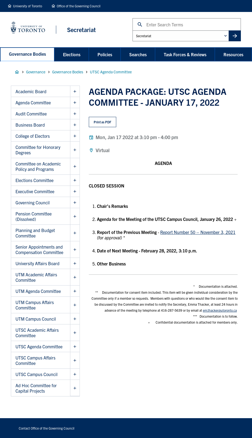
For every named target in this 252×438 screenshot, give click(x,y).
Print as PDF (102, 122)
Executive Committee (34, 191)
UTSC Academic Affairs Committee (37, 332)
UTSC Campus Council (36, 374)
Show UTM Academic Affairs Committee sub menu (75, 277)
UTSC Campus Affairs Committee (35, 360)
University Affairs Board (37, 263)
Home (16, 72)
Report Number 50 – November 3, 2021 (197, 232)
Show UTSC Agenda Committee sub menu (75, 346)
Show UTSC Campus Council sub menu (75, 374)
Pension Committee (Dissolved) (33, 216)
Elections (71, 54)
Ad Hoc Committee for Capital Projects (36, 388)
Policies (104, 54)
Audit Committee (31, 113)
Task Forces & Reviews (185, 54)
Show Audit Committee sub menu (75, 113)
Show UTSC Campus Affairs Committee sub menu (75, 360)
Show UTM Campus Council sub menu (75, 318)
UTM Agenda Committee (38, 291)
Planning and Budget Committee (35, 232)
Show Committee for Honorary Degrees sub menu (75, 150)
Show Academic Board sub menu (75, 91)
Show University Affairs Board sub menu (75, 263)
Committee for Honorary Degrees (37, 149)
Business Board (30, 124)
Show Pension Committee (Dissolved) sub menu (75, 216)
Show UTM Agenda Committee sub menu (75, 291)
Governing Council (32, 202)
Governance (35, 71)
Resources (233, 54)
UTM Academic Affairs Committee (36, 277)
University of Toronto (27, 6)
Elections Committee (34, 180)
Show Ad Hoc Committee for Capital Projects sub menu (75, 388)
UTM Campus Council (35, 318)
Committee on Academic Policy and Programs (38, 166)
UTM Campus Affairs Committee (34, 304)
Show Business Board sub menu (75, 124)
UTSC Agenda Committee (111, 71)
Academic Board (30, 91)
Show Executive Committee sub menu (75, 191)
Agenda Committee (33, 102)
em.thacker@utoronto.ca (220, 310)
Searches (138, 54)
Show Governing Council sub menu (75, 202)
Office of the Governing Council (78, 6)
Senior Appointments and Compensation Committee (39, 249)
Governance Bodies (27, 54)
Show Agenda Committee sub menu (75, 102)
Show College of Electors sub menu (75, 136)
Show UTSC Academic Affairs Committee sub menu (75, 332)
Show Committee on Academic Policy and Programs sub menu (75, 166)
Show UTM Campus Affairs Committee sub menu (75, 305)
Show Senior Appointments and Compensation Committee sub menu (75, 249)
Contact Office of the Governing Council (46, 428)
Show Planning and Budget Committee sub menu (75, 233)
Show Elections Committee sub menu (75, 180)
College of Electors (32, 136)
